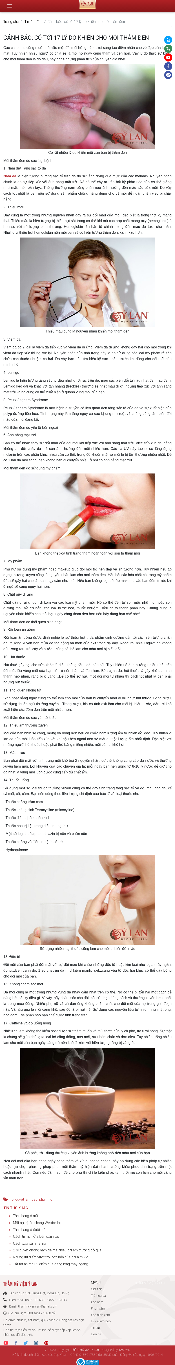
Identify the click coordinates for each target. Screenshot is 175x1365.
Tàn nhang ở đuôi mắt (30, 1229)
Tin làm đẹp (33, 21)
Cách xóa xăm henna (29, 1243)
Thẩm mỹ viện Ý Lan (85, 1349)
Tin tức (96, 1327)
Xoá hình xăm (100, 1315)
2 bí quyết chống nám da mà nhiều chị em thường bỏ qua (57, 1250)
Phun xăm (98, 1308)
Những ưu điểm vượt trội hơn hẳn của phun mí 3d (50, 1257)
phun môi (46, 1199)
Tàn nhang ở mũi (25, 1215)
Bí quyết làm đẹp (24, 1199)
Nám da (9, 176)
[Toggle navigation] (10, 4)
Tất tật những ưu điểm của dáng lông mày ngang (50, 1264)
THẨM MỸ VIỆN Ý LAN (150, 1283)
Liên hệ (96, 1334)
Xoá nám (97, 1302)
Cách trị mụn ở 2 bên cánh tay (36, 1236)
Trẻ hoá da (98, 1295)
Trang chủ (11, 21)
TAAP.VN (124, 1349)
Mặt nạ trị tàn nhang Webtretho (37, 1222)
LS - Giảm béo (101, 1321)
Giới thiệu (97, 1289)
